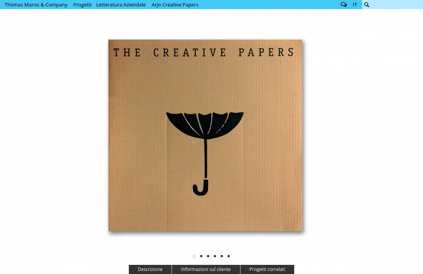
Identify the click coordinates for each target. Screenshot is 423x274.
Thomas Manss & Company (36, 4)
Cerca (366, 4)
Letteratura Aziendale (121, 4)
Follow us (343, 4)
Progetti (82, 4)
